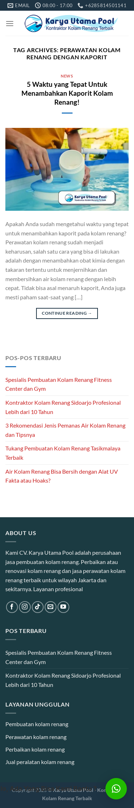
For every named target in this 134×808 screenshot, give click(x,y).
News (67, 76)
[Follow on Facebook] (12, 607)
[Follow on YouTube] (63, 607)
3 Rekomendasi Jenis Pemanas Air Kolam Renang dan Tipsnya (65, 430)
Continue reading (67, 313)
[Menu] (9, 23)
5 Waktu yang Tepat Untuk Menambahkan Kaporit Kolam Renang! (67, 93)
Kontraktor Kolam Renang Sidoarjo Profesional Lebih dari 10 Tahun (63, 407)
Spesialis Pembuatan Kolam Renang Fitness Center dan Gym (58, 384)
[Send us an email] (50, 607)
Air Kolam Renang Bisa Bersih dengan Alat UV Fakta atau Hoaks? (61, 476)
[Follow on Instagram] (25, 607)
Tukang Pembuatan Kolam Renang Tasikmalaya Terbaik (62, 453)
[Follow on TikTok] (38, 607)
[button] (116, 788)
